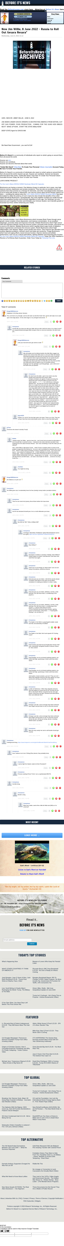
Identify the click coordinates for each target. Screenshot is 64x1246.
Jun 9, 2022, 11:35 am (29, 369)
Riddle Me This (38, 1164)
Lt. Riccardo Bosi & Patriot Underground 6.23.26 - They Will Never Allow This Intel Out (16, 1025)
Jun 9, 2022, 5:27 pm (34, 598)
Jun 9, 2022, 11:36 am (13, 433)
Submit (32, 944)
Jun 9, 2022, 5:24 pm (34, 585)
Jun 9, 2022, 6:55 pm (18, 787)
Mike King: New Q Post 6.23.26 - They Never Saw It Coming (45, 1031)
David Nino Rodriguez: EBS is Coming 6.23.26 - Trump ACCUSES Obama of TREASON (45, 1062)
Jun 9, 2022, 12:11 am (24, 346)
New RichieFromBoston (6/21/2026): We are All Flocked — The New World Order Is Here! (47, 1108)
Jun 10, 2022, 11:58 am (24, 472)
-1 (50, 462)
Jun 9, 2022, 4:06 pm (18, 515)
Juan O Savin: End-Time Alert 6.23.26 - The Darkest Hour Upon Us (46, 1055)
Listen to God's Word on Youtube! (32, 870)
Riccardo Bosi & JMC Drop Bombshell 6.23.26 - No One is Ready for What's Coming (45, 970)
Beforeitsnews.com (16, 9)
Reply (46, 321)
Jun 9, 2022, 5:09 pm (34, 573)
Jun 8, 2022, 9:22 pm (12, 321)
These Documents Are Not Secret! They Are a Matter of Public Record (46, 1188)
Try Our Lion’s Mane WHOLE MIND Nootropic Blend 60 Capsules (22, 184)
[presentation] (46, 936)
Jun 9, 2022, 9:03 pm (23, 422)
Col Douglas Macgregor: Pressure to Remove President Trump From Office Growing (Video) (14, 1039)
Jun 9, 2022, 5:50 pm (34, 682)
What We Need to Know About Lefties (14, 1176)
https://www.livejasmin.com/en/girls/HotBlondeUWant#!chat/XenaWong (37, 742)
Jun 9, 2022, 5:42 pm (34, 651)
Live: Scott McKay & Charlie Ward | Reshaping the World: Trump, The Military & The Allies (16, 989)
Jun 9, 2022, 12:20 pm (18, 462)
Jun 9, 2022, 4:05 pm (18, 505)
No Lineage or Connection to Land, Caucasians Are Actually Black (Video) (45, 1170)
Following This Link (48, 238)
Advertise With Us (12, 1198)
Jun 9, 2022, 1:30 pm (12, 483)
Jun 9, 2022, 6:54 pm (18, 757)
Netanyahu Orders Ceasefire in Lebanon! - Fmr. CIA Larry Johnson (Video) (16, 1125)
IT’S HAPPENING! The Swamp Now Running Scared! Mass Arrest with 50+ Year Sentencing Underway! (45, 1039)
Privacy (32, 1198)
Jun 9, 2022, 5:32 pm (34, 627)
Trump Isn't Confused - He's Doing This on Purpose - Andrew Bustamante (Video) (47, 996)
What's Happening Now (10, 961)
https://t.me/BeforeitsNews (10, 907)
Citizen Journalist (46, 167)
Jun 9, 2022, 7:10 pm (23, 777)
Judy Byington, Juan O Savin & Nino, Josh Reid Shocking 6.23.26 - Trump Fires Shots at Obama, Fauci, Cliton (16, 979)
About (2, 1198)
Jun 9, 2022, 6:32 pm (34, 735)
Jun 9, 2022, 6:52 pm (12, 746)
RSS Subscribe (28, 1201)
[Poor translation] (7, 1231)
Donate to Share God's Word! (32, 874)
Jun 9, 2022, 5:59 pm (34, 710)
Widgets (38, 1201)
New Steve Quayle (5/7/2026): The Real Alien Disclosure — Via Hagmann (15, 1188)
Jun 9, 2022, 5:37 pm (34, 638)
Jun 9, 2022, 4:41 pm (34, 548)
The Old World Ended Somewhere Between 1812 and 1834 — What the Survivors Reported (14, 1147)
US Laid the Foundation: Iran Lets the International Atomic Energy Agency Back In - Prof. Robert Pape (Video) (46, 1099)
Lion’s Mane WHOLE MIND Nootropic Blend (41, 194)
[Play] (32, 852)
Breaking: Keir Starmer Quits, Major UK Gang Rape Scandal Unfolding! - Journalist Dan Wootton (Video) (16, 1099)
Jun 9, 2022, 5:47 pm (34, 664)
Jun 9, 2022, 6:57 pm (23, 767)
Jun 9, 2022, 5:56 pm (34, 698)
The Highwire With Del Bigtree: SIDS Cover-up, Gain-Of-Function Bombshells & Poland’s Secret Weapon (16, 1108)
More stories (27, 20)
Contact (25, 1198)
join (9, 160)
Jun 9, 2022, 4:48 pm (34, 561)
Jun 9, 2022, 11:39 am (35, 411)
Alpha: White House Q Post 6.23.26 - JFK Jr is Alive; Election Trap (47, 1024)
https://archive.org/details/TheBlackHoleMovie (41, 534)
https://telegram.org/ (26, 904)
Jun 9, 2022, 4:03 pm (12, 494)
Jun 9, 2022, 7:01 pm (23, 798)
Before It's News (17, 2)
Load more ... (32, 835)
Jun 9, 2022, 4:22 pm (23, 526)
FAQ (20, 1198)
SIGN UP (23, 930)
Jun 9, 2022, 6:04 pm (34, 724)
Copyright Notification (55, 1198)
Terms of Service (41, 1198)
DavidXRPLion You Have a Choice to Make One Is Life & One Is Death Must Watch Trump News (46, 1117)
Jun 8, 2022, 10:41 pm (18, 335)
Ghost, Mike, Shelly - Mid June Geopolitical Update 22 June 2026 (44, 989)
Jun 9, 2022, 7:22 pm (29, 810)
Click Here (17, 167)
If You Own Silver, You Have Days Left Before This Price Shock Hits (15, 1003)
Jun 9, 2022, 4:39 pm (29, 538)
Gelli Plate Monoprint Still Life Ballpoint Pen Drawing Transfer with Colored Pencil (47, 1146)
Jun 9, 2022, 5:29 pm (34, 616)
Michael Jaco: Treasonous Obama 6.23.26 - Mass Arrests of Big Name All (16, 1062)
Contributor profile (18, 20)
